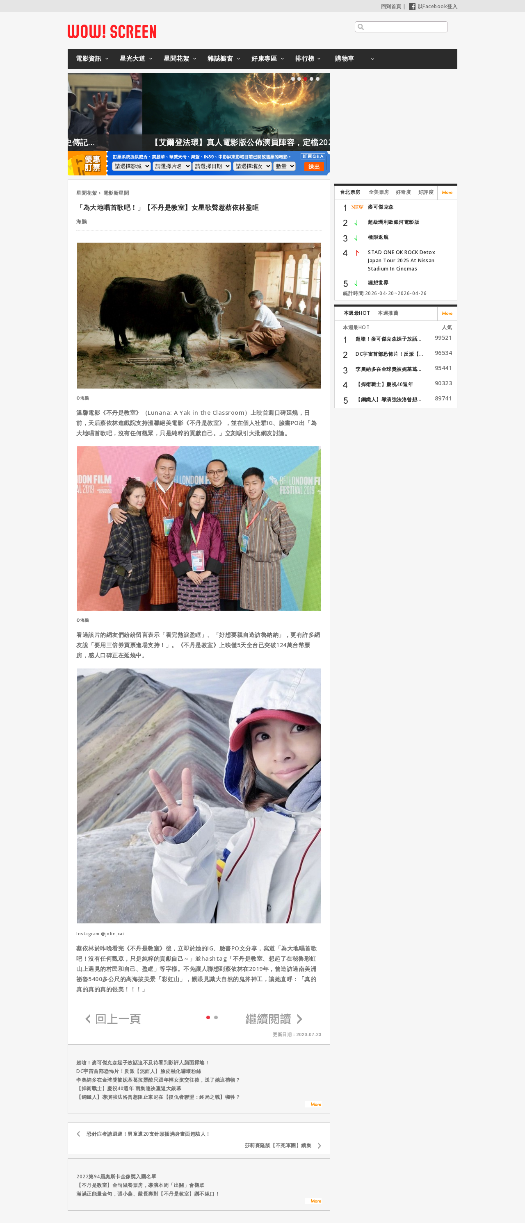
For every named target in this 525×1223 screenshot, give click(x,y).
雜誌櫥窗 (220, 58)
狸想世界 (378, 282)
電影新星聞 (116, 192)
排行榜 (305, 58)
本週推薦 (388, 312)
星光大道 (132, 58)
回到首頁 (391, 6)
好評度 (426, 192)
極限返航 (378, 237)
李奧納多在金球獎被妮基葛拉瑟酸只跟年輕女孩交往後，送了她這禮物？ (158, 1079)
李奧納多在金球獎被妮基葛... (389, 369)
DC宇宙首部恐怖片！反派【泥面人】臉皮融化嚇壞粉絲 (138, 1071)
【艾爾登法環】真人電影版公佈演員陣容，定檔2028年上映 (281, 142)
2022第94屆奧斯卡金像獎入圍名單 (116, 1176)
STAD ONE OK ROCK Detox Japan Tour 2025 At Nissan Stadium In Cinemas (401, 260)
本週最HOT (357, 312)
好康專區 (264, 58)
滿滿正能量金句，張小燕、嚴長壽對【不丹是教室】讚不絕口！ (148, 1193)
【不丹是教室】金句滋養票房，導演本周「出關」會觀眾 (140, 1185)
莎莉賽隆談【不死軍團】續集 (278, 1145)
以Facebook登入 (433, 6)
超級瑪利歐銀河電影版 (393, 221)
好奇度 (403, 192)
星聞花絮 (176, 58)
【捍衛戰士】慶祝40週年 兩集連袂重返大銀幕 (128, 1088)
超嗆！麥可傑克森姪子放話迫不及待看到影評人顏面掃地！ (143, 1062)
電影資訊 (88, 58)
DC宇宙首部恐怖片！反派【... (389, 353)
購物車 (344, 58)
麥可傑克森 (381, 206)
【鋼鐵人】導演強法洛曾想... (389, 399)
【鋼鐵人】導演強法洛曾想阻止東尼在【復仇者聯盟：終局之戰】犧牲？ (158, 1096)
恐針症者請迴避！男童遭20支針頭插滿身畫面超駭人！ (149, 1133)
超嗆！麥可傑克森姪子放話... (389, 338)
